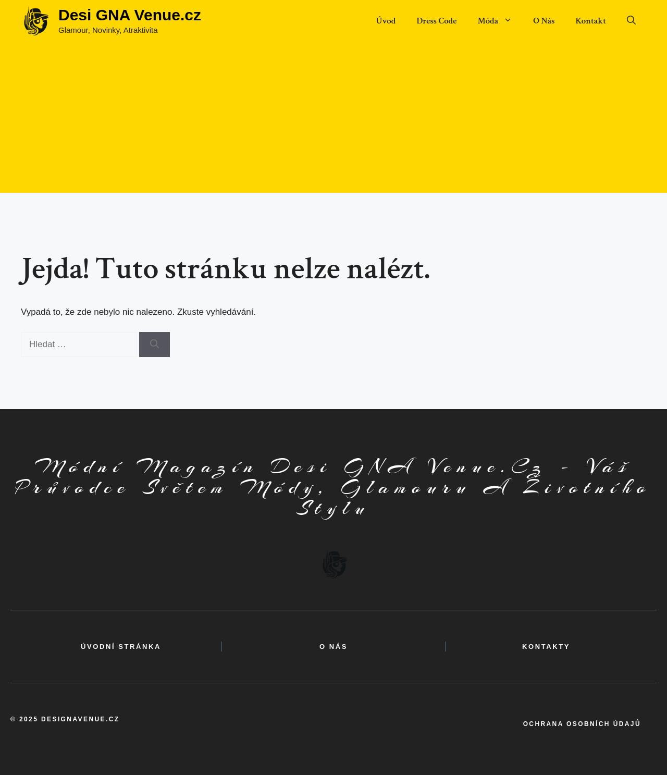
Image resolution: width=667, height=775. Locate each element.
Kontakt (590, 21)
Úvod (386, 21)
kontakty (546, 646)
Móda (500, 20)
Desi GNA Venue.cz (129, 14)
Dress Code (436, 21)
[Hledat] (154, 344)
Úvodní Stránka (121, 646)
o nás (333, 646)
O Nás (543, 21)
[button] (631, 20)
